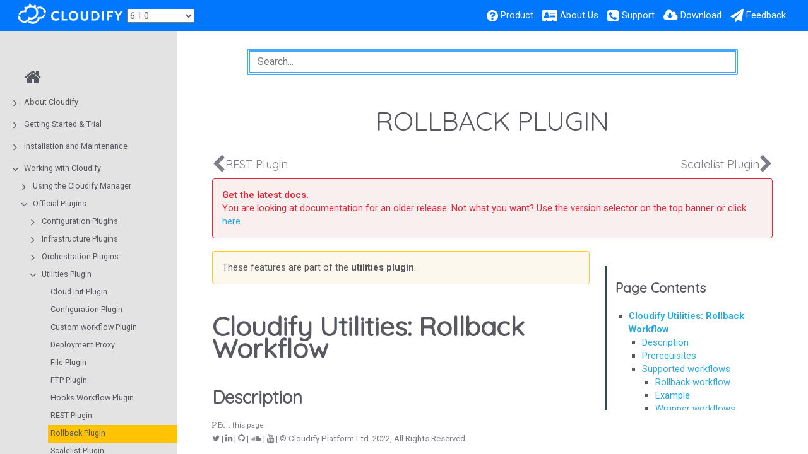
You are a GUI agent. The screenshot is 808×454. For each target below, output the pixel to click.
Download (701, 15)
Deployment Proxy (82, 344)
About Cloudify (51, 102)
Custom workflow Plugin (93, 327)
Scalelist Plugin (720, 164)
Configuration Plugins (80, 221)
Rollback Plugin (77, 433)
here (231, 221)
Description (665, 342)
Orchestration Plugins (80, 256)
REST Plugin (71, 415)
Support (638, 15)
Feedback (766, 15)
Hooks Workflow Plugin (92, 397)
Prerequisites (669, 355)
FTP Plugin (68, 380)
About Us (579, 15)
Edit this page (238, 425)
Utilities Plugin (67, 274)
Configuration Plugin (86, 309)
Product (517, 15)
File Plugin (68, 362)
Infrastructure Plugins (80, 238)
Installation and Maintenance (76, 146)
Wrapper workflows (695, 408)
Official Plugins (59, 203)
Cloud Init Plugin (78, 291)
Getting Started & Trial (63, 124)
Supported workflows (686, 369)
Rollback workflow (692, 382)
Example (672, 395)
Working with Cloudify (62, 168)
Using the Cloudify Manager (82, 185)
